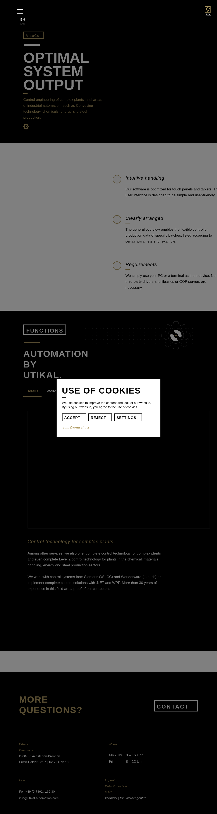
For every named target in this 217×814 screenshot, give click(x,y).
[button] (20, 11)
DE (22, 23)
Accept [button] (72, 418)
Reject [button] (98, 418)
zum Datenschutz (76, 427)
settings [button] (126, 418)
